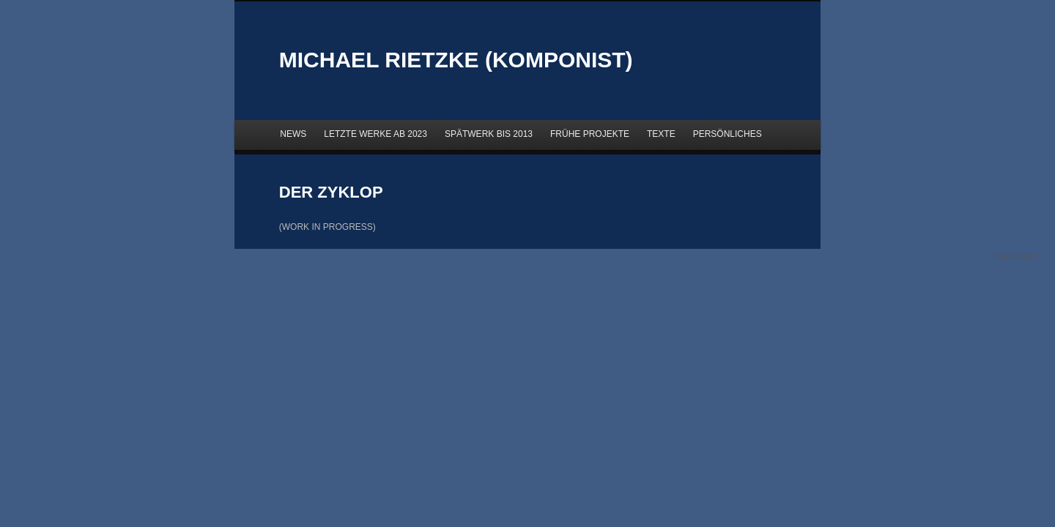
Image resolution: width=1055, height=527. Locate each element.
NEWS (293, 134)
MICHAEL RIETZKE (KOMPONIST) (456, 60)
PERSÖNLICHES (727, 134)
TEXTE (661, 134)
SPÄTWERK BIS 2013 (489, 134)
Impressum (1015, 255)
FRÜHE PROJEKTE (589, 134)
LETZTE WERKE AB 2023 (375, 134)
